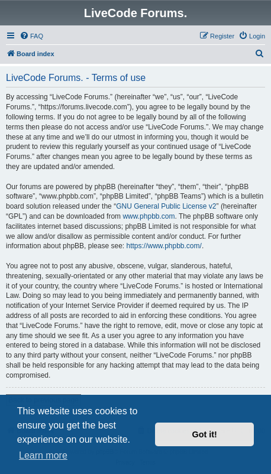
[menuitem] (31, 36)
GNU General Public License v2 (166, 206)
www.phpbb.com (148, 216)
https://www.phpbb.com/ (163, 246)
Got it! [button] (204, 434)
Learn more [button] (43, 455)
